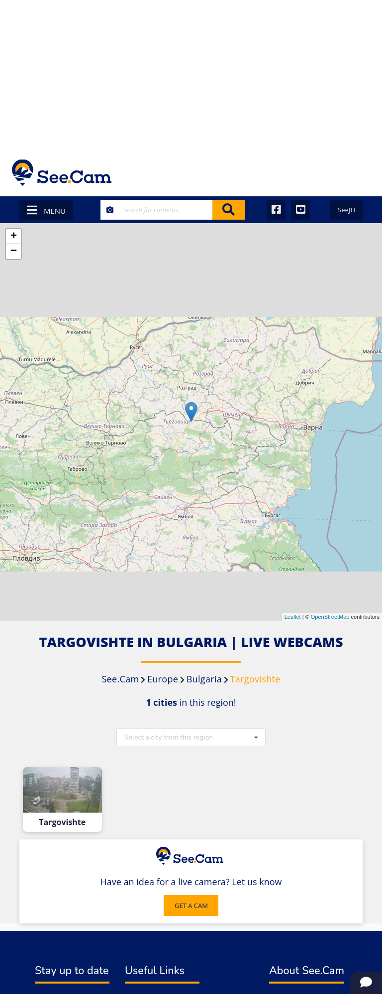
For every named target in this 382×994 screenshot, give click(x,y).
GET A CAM (191, 905)
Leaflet (293, 617)
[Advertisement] (191, 74)
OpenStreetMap (330, 617)
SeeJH (346, 209)
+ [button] (13, 236)
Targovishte (62, 822)
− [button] (13, 251)
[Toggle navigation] (357, 173)
